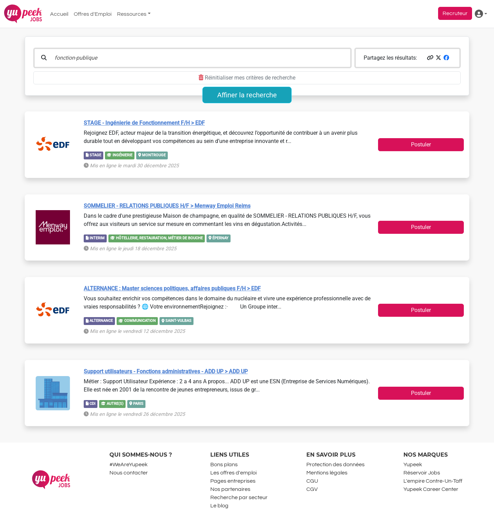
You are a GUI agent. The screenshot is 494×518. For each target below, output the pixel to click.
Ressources (131, 14)
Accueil (59, 14)
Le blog (219, 505)
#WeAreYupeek (128, 464)
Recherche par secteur (239, 497)
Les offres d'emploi (233, 472)
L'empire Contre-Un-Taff (432, 481)
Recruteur (455, 13)
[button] (430, 58)
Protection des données (335, 464)
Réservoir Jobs (421, 472)
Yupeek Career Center (430, 489)
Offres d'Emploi (92, 14)
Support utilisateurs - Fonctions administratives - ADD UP (166, 371)
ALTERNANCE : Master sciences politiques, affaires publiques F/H (172, 288)
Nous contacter (128, 472)
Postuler (421, 144)
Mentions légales (327, 472)
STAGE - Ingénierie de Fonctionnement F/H (144, 123)
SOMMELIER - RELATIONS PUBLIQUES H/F (167, 206)
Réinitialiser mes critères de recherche (247, 77)
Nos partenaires (230, 489)
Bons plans (224, 464)
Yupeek (412, 464)
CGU (312, 481)
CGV (312, 489)
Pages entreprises (233, 481)
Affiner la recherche (247, 95)
